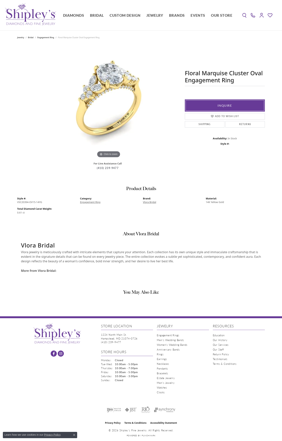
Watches (162, 387)
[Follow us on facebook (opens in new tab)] (54, 354)
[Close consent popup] (74, 435)
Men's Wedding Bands (170, 340)
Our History (220, 340)
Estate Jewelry (166, 378)
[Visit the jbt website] (131, 410)
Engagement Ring (45, 37)
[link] (253, 15)
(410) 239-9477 (108, 168)
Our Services (221, 345)
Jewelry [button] (154, 15)
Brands (177, 15)
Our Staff (218, 349)
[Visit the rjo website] (145, 410)
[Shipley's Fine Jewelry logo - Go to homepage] (30, 15)
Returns (245, 124)
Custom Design (125, 15)
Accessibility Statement (163, 422)
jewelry (20, 37)
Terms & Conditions (225, 364)
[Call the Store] (111, 342)
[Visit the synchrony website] (164, 410)
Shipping (205, 124)
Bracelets (162, 373)
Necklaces (163, 364)
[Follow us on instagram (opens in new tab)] (61, 354)
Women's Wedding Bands (172, 345)
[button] (244, 15)
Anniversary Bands (168, 349)
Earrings (162, 359)
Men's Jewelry (166, 383)
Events (198, 15)
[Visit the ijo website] (114, 410)
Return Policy (221, 354)
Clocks (161, 392)
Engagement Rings (168, 335)
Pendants (162, 368)
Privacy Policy (113, 422)
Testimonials (220, 359)
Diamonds (73, 15)
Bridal (97, 15)
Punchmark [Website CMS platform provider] (148, 435)
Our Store (221, 15)
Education (219, 335)
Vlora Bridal (149, 202)
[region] (108, 102)
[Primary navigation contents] (147, 15)
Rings (160, 354)
